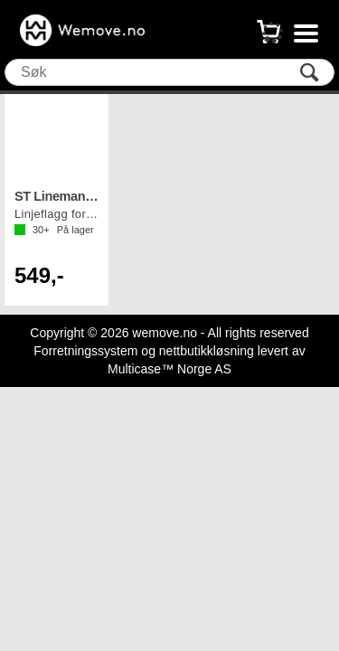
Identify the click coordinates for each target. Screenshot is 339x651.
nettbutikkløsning (206, 351)
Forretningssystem (85, 351)
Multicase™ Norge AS (169, 369)
